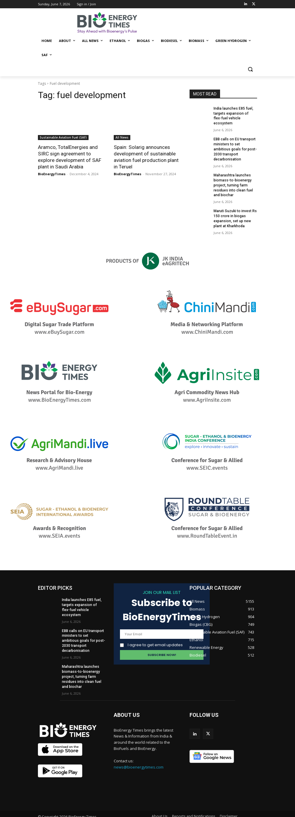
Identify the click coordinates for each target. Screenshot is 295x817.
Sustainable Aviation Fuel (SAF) (63, 137)
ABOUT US (127, 704)
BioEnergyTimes (51, 174)
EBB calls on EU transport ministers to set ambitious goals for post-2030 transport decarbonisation (235, 144)
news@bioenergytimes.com (138, 755)
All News (122, 137)
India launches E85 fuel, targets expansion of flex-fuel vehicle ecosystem (235, 113)
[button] (250, 69)
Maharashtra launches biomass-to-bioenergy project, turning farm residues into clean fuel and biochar (233, 180)
